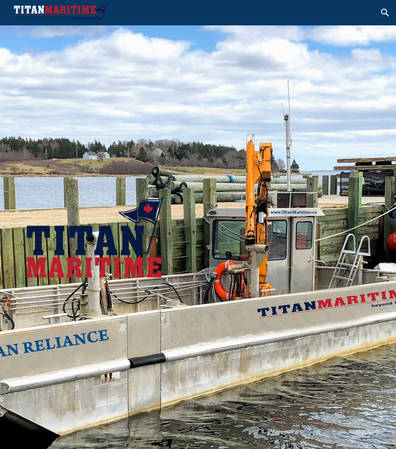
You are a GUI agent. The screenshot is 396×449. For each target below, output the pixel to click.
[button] (385, 13)
